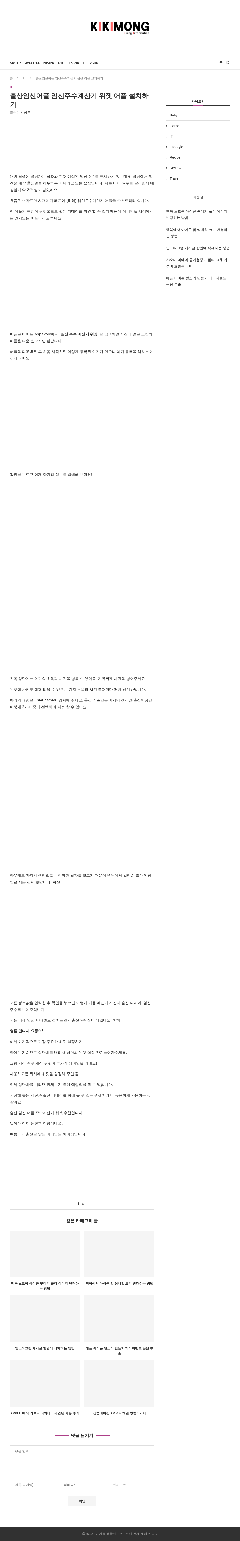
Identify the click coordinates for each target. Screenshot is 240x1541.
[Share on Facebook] (78, 1204)
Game (94, 62)
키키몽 (25, 112)
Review (15, 62)
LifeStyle (32, 62)
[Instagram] (221, 62)
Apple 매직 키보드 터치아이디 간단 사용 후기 (44, 1413)
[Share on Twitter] (83, 1204)
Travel (74, 62)
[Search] (227, 62)
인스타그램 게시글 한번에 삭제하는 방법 (45, 1348)
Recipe (48, 62)
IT (84, 62)
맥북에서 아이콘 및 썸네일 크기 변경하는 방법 (119, 1283)
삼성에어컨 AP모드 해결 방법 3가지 (119, 1413)
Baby (61, 62)
